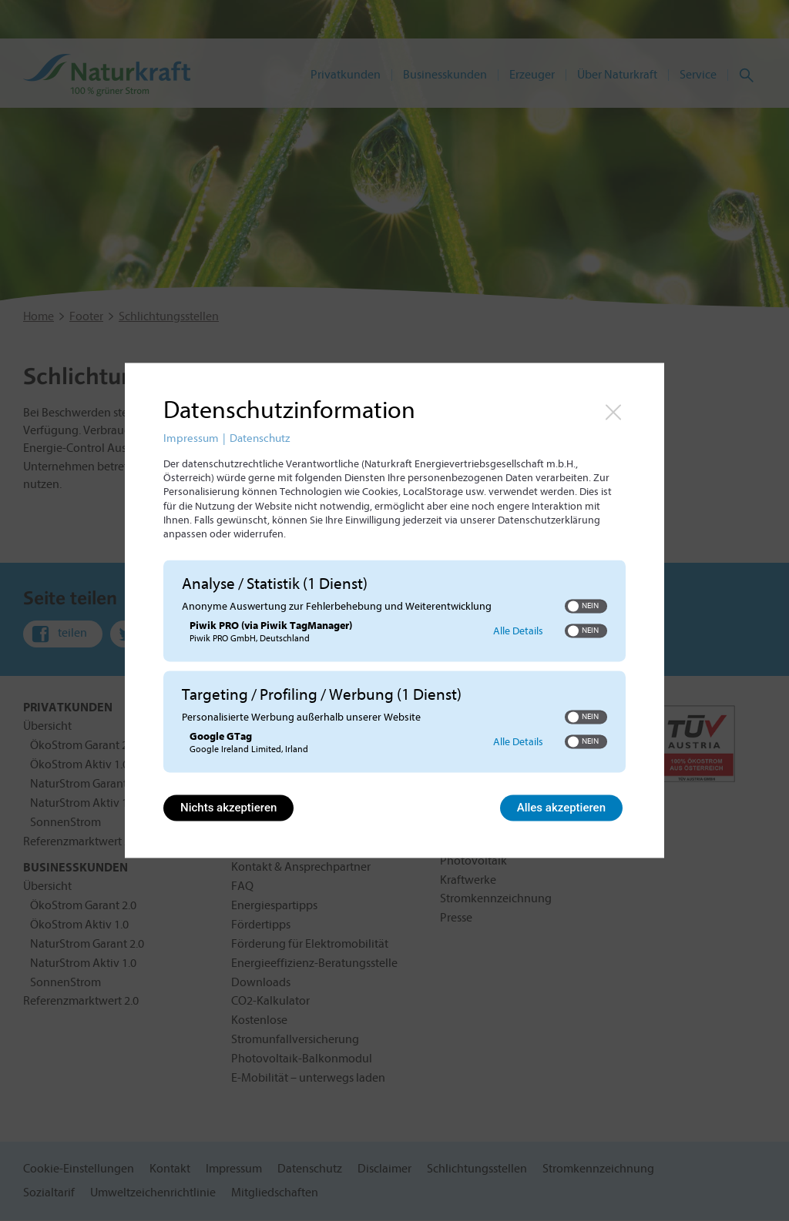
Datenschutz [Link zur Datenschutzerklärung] (260, 438)
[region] (394, 668)
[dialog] (394, 610)
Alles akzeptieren (561, 808)
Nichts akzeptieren (228, 808)
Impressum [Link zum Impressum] (191, 438)
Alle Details (518, 631)
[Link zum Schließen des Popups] (613, 412)
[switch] (586, 606)
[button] (573, 605)
